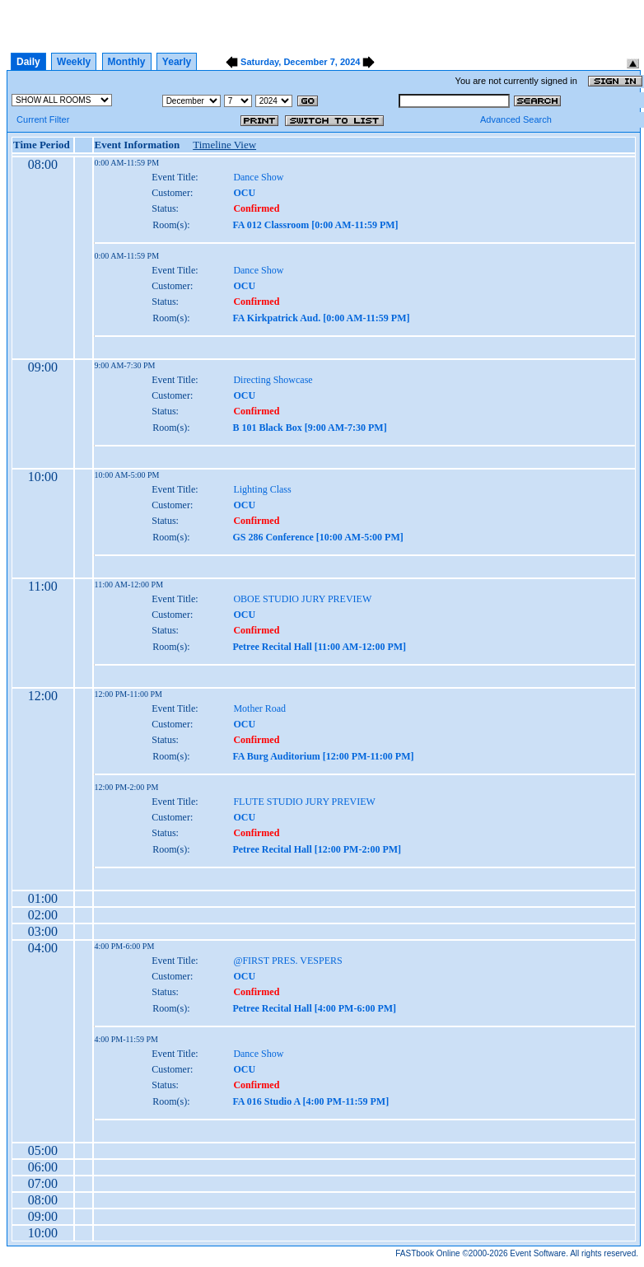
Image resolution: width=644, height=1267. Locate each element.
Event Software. (539, 1253)
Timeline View (224, 144)
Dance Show (258, 177)
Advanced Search (516, 119)
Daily (28, 62)
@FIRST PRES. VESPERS (287, 960)
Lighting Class (262, 489)
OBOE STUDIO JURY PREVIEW (302, 599)
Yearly (176, 62)
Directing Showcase (272, 380)
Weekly (74, 62)
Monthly (127, 62)
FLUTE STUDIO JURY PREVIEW (304, 801)
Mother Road (259, 708)
